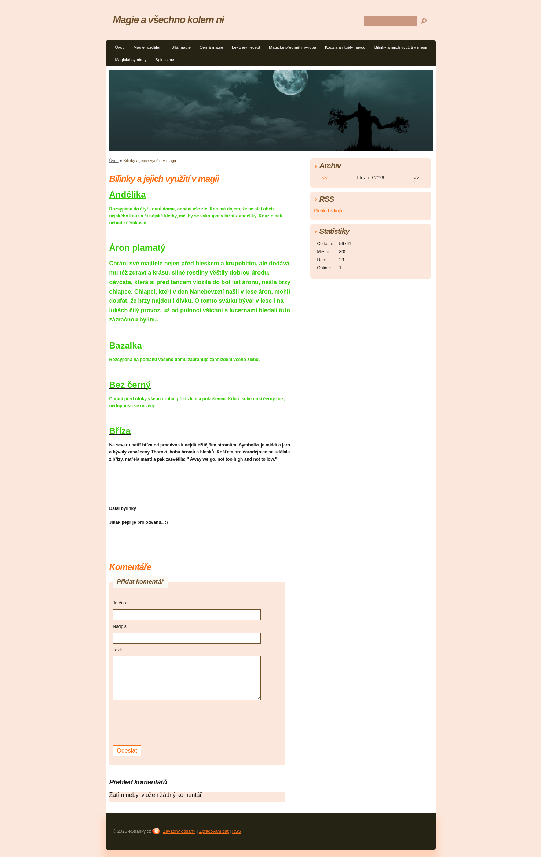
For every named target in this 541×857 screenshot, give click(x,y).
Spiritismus (165, 60)
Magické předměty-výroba (292, 47)
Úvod (120, 47)
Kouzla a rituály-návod (345, 47)
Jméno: (120, 603)
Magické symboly (131, 60)
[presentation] (168, 721)
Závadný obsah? (179, 831)
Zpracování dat (214, 831)
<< (325, 177)
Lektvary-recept (246, 47)
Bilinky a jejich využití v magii (400, 47)
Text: (117, 649)
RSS (236, 831)
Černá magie (211, 47)
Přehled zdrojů (328, 210)
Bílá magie (181, 47)
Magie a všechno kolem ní (168, 19)
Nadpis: (120, 626)
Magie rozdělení (148, 47)
